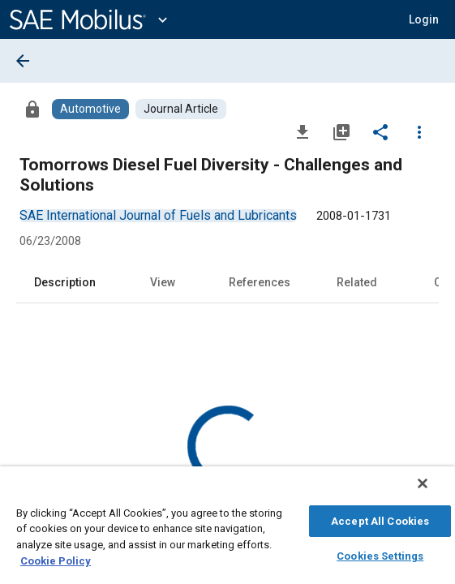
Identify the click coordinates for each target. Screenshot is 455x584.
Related (357, 282)
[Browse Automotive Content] (90, 109)
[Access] (32, 108)
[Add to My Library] (341, 131)
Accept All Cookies (380, 519)
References (259, 282)
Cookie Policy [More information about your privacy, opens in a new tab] (55, 558)
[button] (423, 19)
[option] (158, 215)
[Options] (419, 131)
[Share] (380, 131)
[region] (227, 529)
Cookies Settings (380, 554)
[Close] (434, 491)
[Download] (302, 131)
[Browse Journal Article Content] (180, 109)
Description (65, 282)
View (162, 282)
